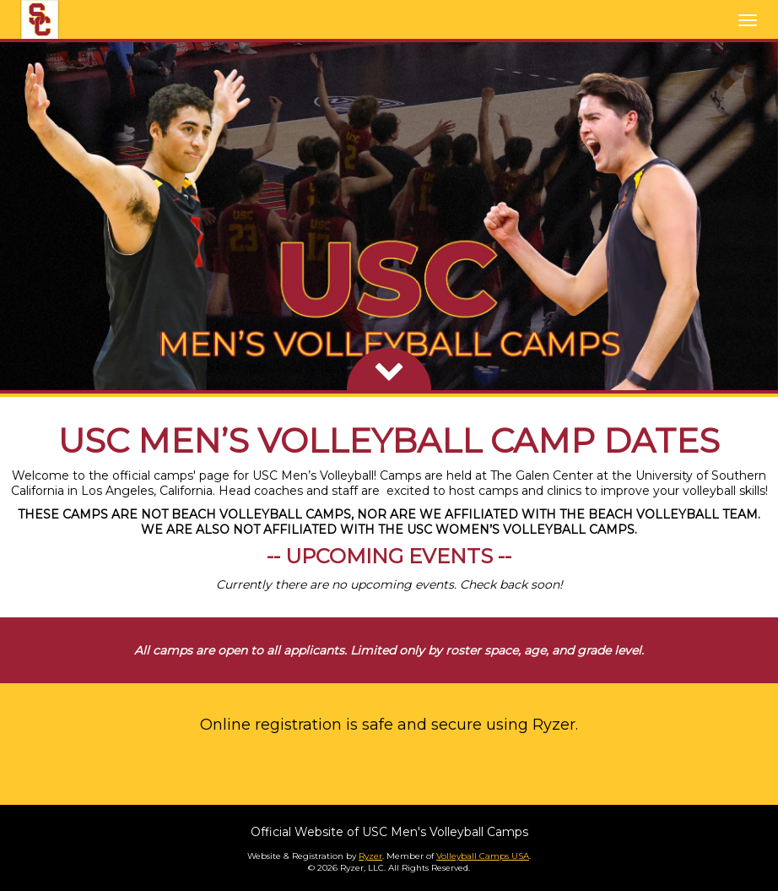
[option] (389, 216)
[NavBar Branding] (39, 19)
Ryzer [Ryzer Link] (370, 855)
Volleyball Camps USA (482, 855)
